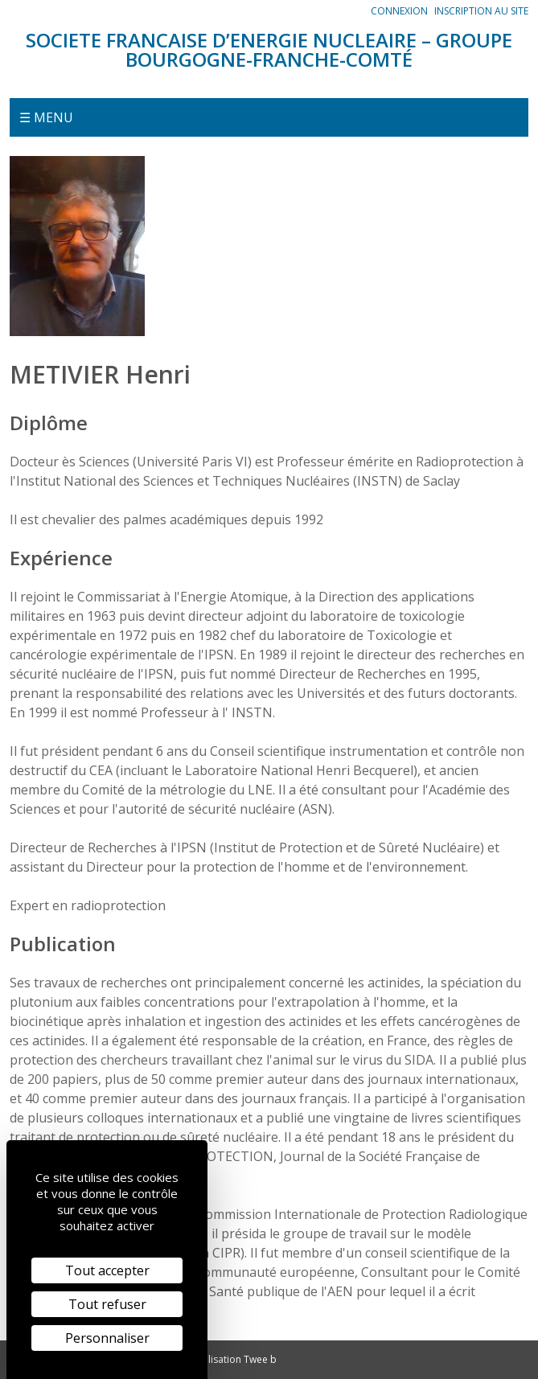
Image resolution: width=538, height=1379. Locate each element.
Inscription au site (481, 11)
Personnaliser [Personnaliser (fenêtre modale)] (107, 1338)
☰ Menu (46, 117)
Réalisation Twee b (234, 1359)
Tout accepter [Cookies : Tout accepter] (107, 1270)
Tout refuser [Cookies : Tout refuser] (107, 1304)
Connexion (399, 11)
